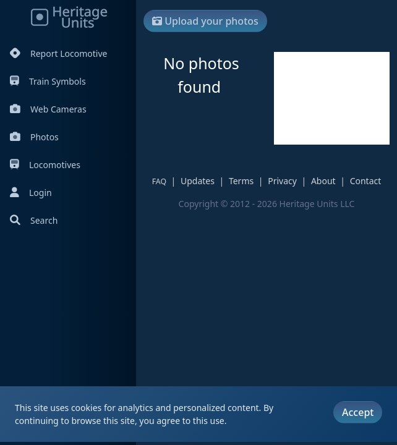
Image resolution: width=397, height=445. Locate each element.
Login (31, 192)
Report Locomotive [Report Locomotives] (58, 53)
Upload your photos (205, 21)
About (323, 181)
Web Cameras (48, 109)
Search (34, 220)
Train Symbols (48, 81)
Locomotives (45, 165)
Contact (366, 181)
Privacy (282, 181)
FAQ (159, 181)
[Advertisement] (332, 98)
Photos (34, 137)
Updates (198, 181)
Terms (241, 181)
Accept (358, 412)
